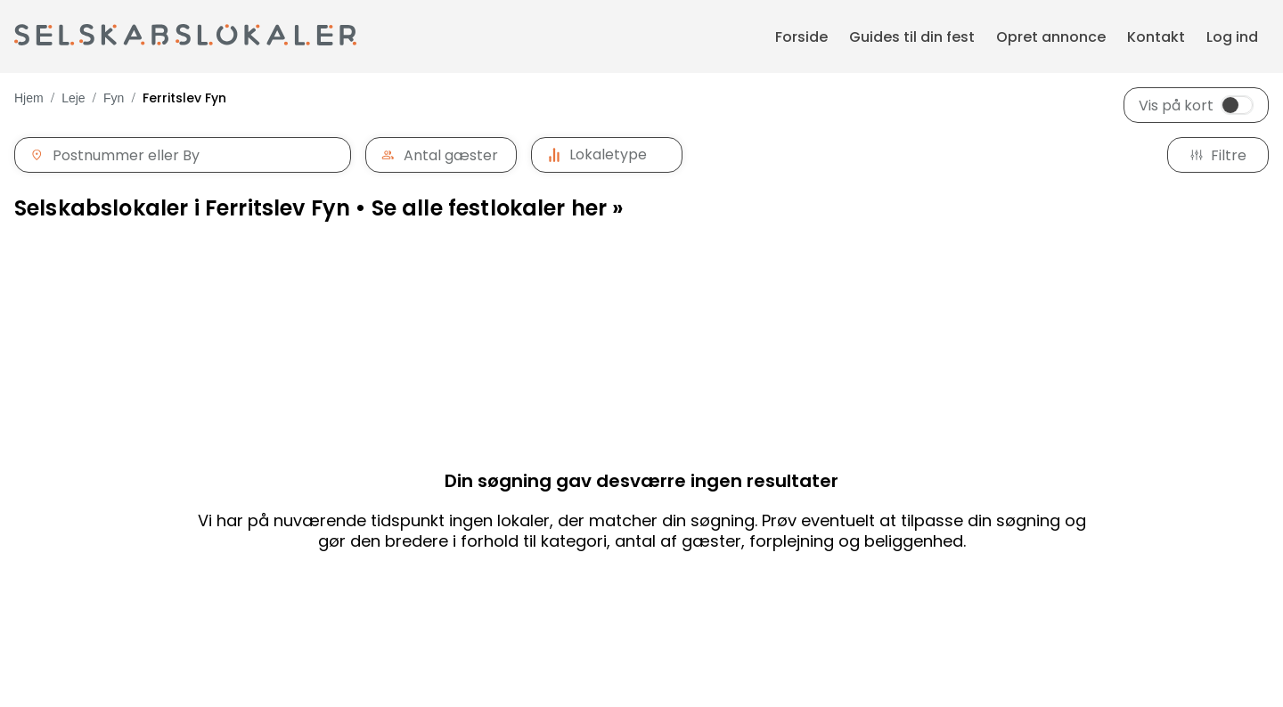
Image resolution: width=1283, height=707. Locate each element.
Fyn (113, 98)
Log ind (1232, 37)
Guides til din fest (912, 37)
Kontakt (1156, 37)
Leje (73, 98)
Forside (801, 37)
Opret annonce (1051, 37)
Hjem (29, 98)
